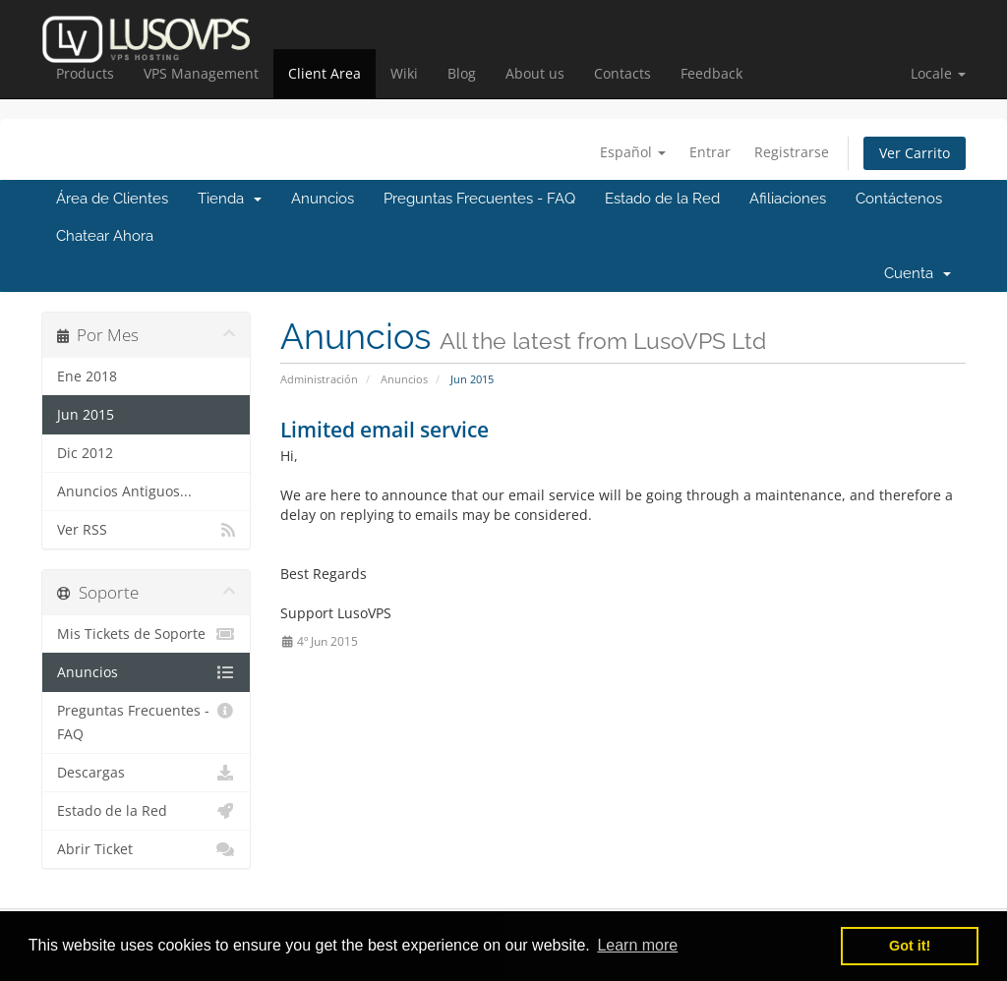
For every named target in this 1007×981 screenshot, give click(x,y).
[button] (938, 73)
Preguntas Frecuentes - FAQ (479, 198)
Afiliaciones (787, 198)
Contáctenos (899, 198)
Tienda (230, 198)
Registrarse (791, 152)
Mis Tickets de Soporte (146, 634)
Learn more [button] (637, 945)
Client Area (324, 73)
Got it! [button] (909, 945)
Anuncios (322, 198)
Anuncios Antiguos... (124, 491)
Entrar (710, 152)
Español (633, 152)
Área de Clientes (112, 198)
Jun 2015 (85, 415)
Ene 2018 (87, 376)
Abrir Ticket (146, 849)
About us (534, 73)
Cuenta (917, 273)
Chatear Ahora (104, 236)
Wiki (404, 73)
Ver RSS (146, 530)
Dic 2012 (85, 453)
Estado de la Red (662, 198)
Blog (461, 73)
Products (85, 73)
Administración (319, 379)
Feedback (711, 73)
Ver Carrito (914, 153)
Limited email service (384, 429)
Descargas (146, 772)
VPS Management (201, 73)
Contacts (622, 73)
